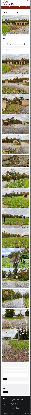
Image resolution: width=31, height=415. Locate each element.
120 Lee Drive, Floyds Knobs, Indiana (9, 383)
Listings (5, 11)
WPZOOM (28, 413)
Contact (7, 8)
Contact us (3, 403)
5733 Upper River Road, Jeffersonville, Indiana (22, 383)
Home (2, 11)
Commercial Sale (10, 35)
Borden (14, 35)
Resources (4, 8)
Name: (4, 366)
